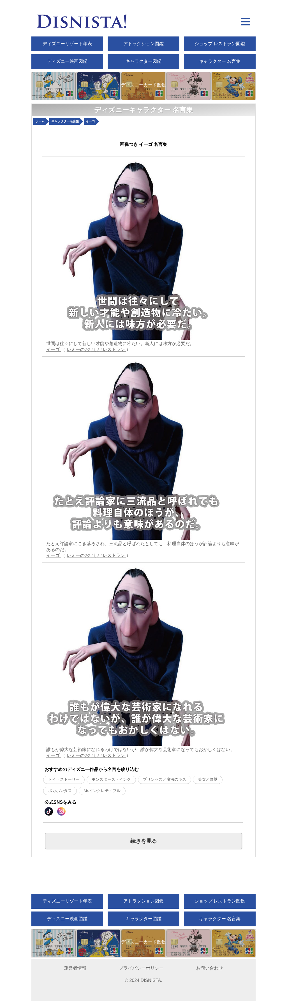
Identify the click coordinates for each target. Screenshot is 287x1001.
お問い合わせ (209, 968)
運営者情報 (75, 968)
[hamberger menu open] (245, 22)
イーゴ (53, 349)
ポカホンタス (60, 791)
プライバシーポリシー (141, 968)
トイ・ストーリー (64, 779)
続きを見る (143, 841)
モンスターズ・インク (111, 779)
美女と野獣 (207, 779)
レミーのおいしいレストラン (96, 349)
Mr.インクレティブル (102, 791)
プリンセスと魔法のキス (164, 779)
